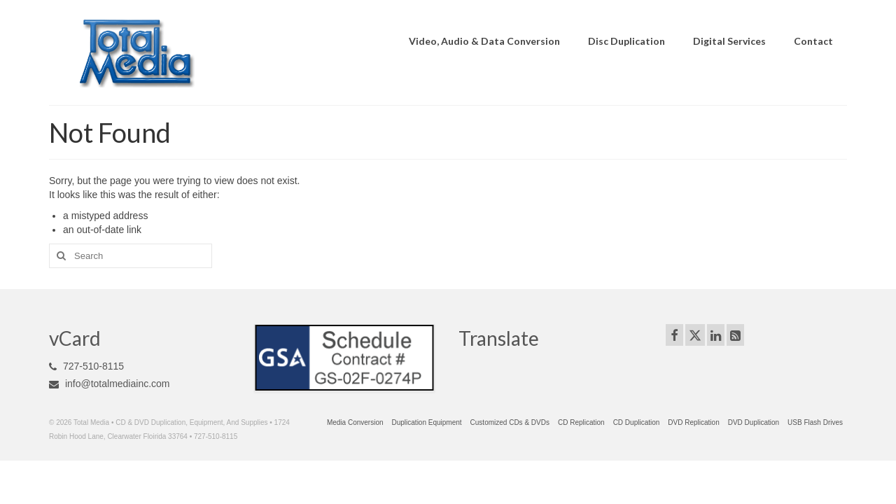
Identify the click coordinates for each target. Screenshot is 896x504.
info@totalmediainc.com (109, 383)
